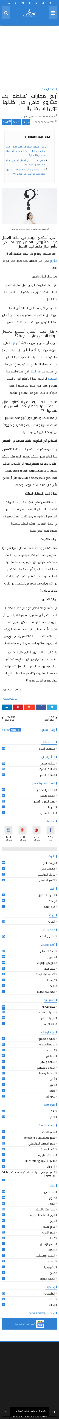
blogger (6, 730)
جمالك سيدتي (47, 764)
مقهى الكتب (47, 937)
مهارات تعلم (48, 1018)
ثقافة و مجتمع (46, 1039)
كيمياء (51, 1250)
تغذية (52, 1117)
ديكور (52, 1091)
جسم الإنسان (47, 1244)
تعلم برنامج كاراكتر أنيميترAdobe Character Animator (28, 1174)
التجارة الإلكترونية (45, 975)
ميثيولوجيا (49, 1268)
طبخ (53, 1112)
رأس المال (35, 371)
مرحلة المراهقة (46, 875)
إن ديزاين (50, 1167)
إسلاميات (49, 1294)
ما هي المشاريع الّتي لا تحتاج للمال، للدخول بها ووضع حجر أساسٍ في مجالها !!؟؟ (25, 172)
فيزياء (51, 1239)
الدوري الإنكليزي (46, 896)
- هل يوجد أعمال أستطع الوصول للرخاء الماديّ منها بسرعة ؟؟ (25, 162)
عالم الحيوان (48, 1227)
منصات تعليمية (46, 1155)
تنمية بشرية (48, 1007)
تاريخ (52, 1221)
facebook (15, 730)
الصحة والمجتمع (46, 790)
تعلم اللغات (48, 1132)
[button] (29, 1324)
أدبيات (51, 922)
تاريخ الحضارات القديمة (42, 1215)
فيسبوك (50, 981)
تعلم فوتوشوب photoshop (39, 1138)
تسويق (51, 957)
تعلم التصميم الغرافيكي (41, 1144)
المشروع (52, 378)
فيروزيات (50, 1097)
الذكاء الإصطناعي (45, 1256)
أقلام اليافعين (47, 881)
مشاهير (50, 1056)
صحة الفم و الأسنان (44, 802)
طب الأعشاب (47, 813)
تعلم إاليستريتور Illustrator (40, 1161)
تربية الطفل (49, 863)
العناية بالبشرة (47, 770)
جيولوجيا (50, 1262)
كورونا (51, 807)
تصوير (52, 1085)
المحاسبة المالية (46, 992)
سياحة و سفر (47, 1062)
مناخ (52, 1273)
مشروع (53, 260)
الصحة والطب (47, 796)
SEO (52, 986)
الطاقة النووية (47, 1279)
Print (16, 121)
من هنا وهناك (47, 1045)
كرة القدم (49, 907)
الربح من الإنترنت (46, 963)
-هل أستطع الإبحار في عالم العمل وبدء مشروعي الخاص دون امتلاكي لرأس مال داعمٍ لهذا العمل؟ (25, 151)
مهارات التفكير (47, 1013)
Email (7, 121)
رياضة (52, 901)
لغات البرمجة (48, 1150)
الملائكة (50, 1305)
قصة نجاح (49, 969)
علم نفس (49, 1192)
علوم (52, 1198)
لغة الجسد (49, 1024)
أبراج (52, 1079)
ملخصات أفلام (47, 749)
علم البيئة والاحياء (45, 1210)
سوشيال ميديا (47, 1074)
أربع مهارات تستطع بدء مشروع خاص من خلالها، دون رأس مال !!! (29, 102)
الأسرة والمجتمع (46, 1068)
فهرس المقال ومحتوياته (36, 137)
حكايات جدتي (47, 869)
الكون (51, 1204)
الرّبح (13, 343)
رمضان (51, 1300)
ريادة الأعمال (9, 698)
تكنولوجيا (50, 1051)
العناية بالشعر (47, 775)
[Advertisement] (29, 57)
